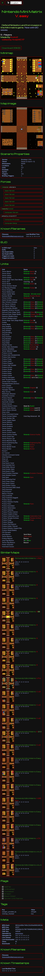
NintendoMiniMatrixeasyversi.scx (13, 236)
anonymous (19, 933)
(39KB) (11, 48)
